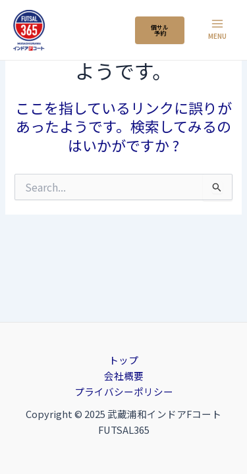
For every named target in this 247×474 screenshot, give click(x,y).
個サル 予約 (160, 30)
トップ (123, 360)
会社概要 (124, 375)
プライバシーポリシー (123, 391)
